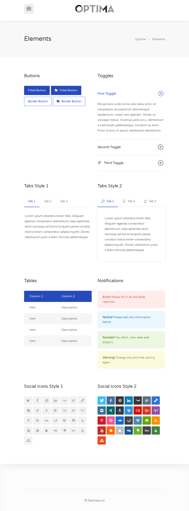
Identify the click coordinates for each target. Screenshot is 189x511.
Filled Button (37, 90)
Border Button (38, 101)
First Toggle (131, 94)
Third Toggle (131, 163)
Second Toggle (131, 147)
